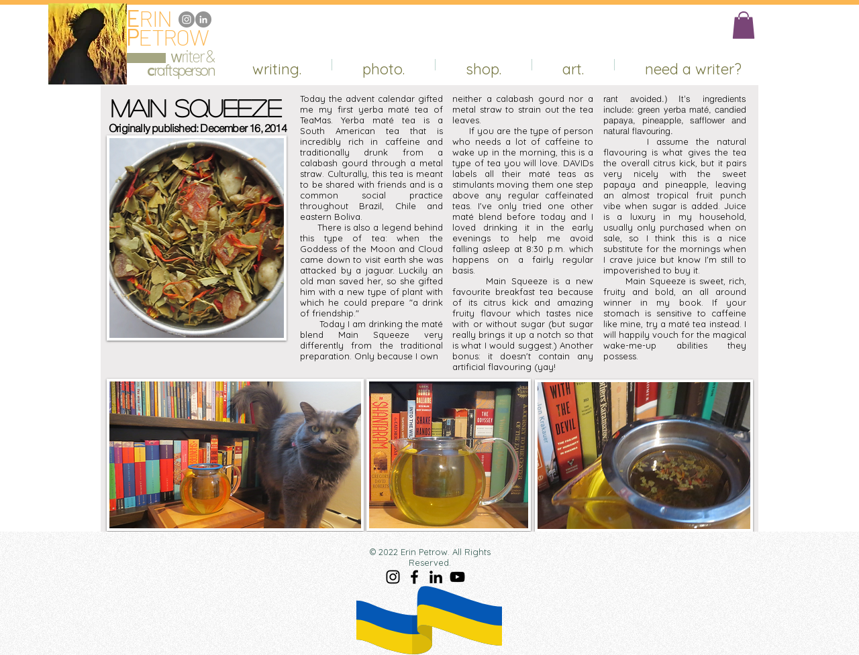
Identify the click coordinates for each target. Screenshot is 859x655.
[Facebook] (414, 577)
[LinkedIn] (203, 19)
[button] (743, 25)
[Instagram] (187, 19)
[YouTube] (457, 577)
